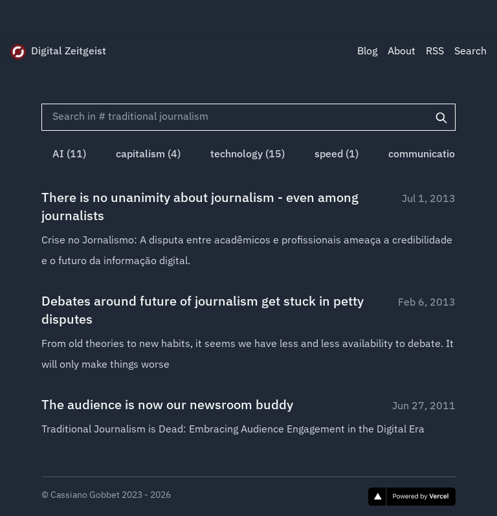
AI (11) (69, 155)
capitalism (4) (148, 155)
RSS (435, 52)
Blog (367, 52)
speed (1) (337, 155)
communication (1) (432, 155)
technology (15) (247, 155)
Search (470, 52)
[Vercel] (412, 497)
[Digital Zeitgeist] (18, 52)
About (401, 52)
